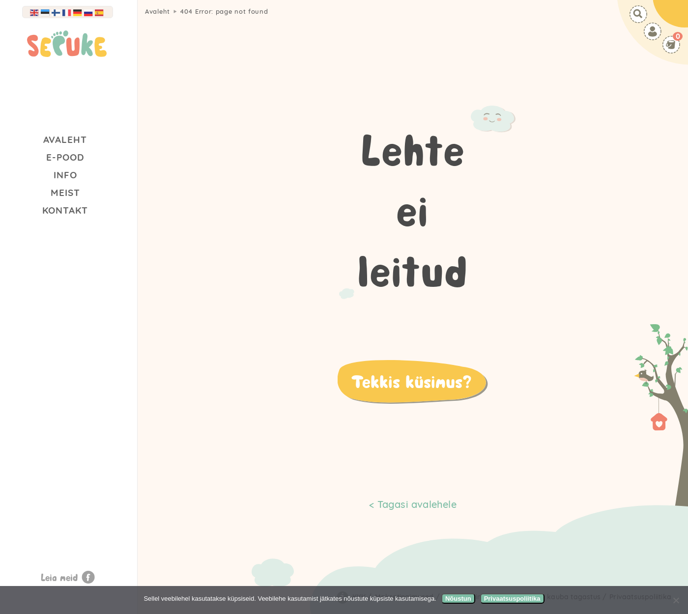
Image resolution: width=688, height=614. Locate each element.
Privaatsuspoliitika (512, 598)
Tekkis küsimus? (411, 381)
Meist (65, 192)
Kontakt (65, 210)
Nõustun (458, 598)
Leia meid (59, 577)
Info (65, 175)
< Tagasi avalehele (413, 504)
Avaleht (65, 139)
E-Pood (65, 157)
